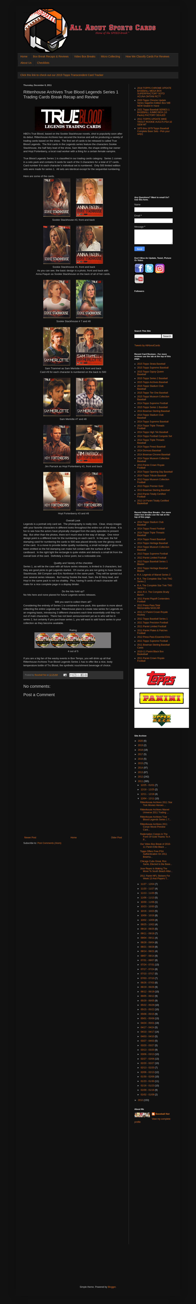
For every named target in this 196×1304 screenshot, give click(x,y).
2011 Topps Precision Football (152, 622)
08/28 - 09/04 (148, 942)
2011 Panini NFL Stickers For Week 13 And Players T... (155, 877)
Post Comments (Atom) (49, 843)
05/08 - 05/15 (148, 1014)
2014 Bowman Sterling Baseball (153, 411)
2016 (141, 759)
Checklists (43, 62)
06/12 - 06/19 (148, 991)
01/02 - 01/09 (148, 1094)
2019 (141, 745)
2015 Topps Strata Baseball (151, 364)
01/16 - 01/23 (148, 1085)
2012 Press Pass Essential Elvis (153, 637)
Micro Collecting (110, 56)
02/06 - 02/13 (148, 1072)
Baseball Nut (163, 1114)
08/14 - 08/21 (148, 951)
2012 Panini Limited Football (151, 557)
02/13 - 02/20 (148, 1067)
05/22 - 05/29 (148, 1005)
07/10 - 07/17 (148, 973)
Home (23, 56)
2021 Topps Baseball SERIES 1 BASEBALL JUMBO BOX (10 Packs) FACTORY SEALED (153, 112)
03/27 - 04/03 (148, 1040)
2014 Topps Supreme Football (152, 403)
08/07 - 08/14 (148, 956)
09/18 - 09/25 (148, 929)
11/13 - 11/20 (148, 893)
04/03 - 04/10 (148, 1036)
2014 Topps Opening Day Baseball (155, 471)
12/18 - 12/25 (148, 789)
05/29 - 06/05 (148, 1000)
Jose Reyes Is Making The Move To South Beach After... (156, 870)
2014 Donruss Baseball (149, 450)
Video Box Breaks (84, 56)
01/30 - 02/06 (148, 1076)
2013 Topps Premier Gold (150, 486)
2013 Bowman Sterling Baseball (153, 490)
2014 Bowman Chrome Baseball (153, 454)
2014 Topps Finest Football (151, 528)
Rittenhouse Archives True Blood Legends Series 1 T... (155, 818)
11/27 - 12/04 (148, 884)
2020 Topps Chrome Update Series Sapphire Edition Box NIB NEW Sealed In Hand (153, 103)
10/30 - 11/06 (148, 902)
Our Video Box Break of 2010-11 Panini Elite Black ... (155, 845)
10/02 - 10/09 (148, 920)
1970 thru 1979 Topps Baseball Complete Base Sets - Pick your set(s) (153, 131)
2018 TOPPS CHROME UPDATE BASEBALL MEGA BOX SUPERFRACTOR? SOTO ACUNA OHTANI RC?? (154, 92)
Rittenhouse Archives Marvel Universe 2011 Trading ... (154, 811)
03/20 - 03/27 (148, 1045)
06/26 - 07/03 (148, 982)
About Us (26, 62)
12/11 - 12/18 (148, 794)
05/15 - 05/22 (148, 1009)
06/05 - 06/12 (148, 996)
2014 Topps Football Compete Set (154, 436)
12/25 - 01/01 (148, 785)
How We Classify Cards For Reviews (147, 56)
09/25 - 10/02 (148, 924)
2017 (141, 754)
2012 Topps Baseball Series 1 (152, 618)
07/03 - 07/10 (148, 978)
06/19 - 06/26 (148, 987)
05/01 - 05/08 (148, 1018)
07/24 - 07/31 (148, 964)
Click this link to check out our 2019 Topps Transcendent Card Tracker (61, 75)
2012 (141, 776)
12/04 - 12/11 (148, 798)
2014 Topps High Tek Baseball (152, 432)
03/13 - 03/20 (148, 1049)
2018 (141, 750)
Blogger (112, 1287)
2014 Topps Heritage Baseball (152, 543)
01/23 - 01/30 (148, 1081)
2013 (141, 772)
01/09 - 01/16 (148, 1090)
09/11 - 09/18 (148, 933)
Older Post (116, 837)
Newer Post (30, 837)
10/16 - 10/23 (148, 911)
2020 (141, 741)
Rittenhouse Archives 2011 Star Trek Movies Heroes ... (156, 803)
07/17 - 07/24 (148, 969)
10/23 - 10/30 (148, 906)
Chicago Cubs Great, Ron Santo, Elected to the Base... (156, 862)
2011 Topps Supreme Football (152, 641)
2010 (141, 1100)
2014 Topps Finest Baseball (151, 446)
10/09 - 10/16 (148, 915)
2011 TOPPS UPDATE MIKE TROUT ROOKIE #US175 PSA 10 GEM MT (154, 122)
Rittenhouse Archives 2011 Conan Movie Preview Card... (153, 827)
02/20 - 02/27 (148, 1063)
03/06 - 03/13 (148, 1054)
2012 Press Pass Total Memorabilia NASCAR (148, 606)
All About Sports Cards (31, 13)
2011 (141, 781)
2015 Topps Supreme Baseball (152, 367)
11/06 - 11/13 (148, 897)
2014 (141, 767)
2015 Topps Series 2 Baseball (152, 378)
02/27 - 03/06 (148, 1058)
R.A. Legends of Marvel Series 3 (153, 574)
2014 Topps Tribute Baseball (151, 475)
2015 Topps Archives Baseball (152, 382)
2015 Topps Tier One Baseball (152, 392)
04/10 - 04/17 (148, 1031)
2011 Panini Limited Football (151, 626)
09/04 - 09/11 (148, 938)
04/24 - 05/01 (148, 1023)
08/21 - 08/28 (148, 947)
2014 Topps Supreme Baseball (152, 421)
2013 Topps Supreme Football (152, 553)
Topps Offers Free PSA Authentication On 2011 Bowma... (153, 854)
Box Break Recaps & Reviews (51, 56)
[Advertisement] (73, 807)
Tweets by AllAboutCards (147, 345)
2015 (141, 763)
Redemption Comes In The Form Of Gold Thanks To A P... (155, 837)
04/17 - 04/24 (148, 1027)
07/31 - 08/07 (148, 960)
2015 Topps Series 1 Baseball (152, 407)
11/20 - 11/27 (148, 888)
